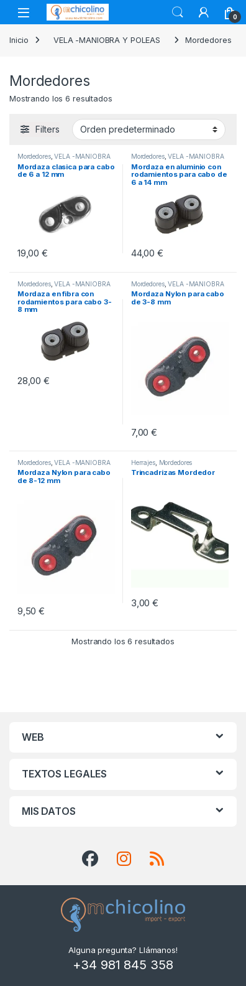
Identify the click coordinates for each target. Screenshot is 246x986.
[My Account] (204, 12)
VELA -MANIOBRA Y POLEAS (106, 40)
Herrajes (143, 462)
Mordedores (34, 156)
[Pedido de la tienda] (149, 129)
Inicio (19, 40)
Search (177, 12)
